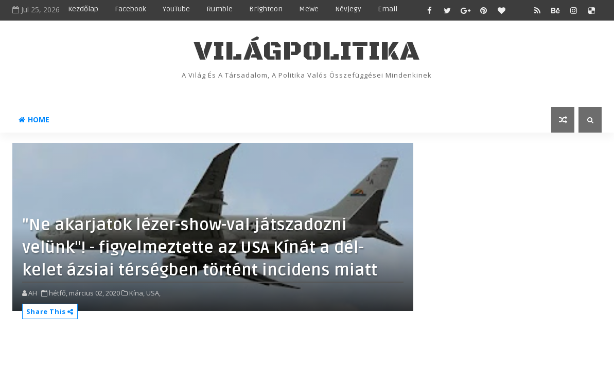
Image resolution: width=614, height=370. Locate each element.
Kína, (137, 293)
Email (387, 9)
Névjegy (348, 9)
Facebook (130, 9)
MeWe (309, 9)
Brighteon (266, 9)
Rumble (219, 9)
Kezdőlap (83, 9)
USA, (153, 293)
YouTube (176, 9)
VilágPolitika (307, 51)
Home (34, 119)
